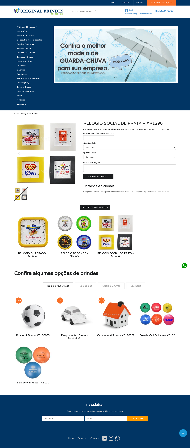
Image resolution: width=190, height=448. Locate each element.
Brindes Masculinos (26, 53)
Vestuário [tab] (136, 285)
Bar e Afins (22, 31)
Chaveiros (21, 65)
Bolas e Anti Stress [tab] (58, 285)
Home (112, 3)
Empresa (125, 3)
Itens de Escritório (25, 91)
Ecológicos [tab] (85, 285)
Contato (139, 3)
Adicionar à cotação (98, 177)
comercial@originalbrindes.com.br (138, 14)
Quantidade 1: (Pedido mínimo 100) (98, 133)
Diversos (21, 70)
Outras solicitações (91, 162)
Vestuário (21, 104)
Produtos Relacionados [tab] (95, 207)
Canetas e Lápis (24, 61)
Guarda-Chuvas (24, 87)
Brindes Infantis (24, 48)
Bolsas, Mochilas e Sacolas (29, 40)
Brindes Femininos (25, 44)
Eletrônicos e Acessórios (28, 78)
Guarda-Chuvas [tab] (111, 285)
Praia (19, 95)
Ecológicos (22, 74)
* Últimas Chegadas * (27, 27)
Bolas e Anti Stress (25, 35)
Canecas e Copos (25, 57)
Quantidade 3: (89, 153)
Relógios (21, 100)
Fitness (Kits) (23, 83)
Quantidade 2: (89, 143)
